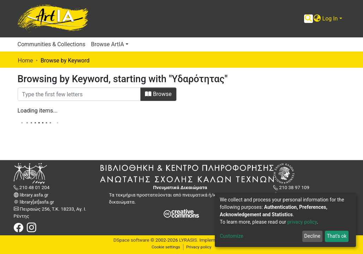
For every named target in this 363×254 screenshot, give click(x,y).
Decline (312, 236)
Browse (158, 94)
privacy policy (302, 222)
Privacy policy (199, 246)
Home (25, 60)
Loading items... (38, 110)
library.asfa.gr (34, 195)
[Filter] (79, 94)
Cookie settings (166, 246)
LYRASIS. (188, 240)
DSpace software (131, 240)
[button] (317, 18)
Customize (231, 236)
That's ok (336, 236)
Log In (330, 18)
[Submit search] (308, 18)
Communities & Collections (51, 44)
